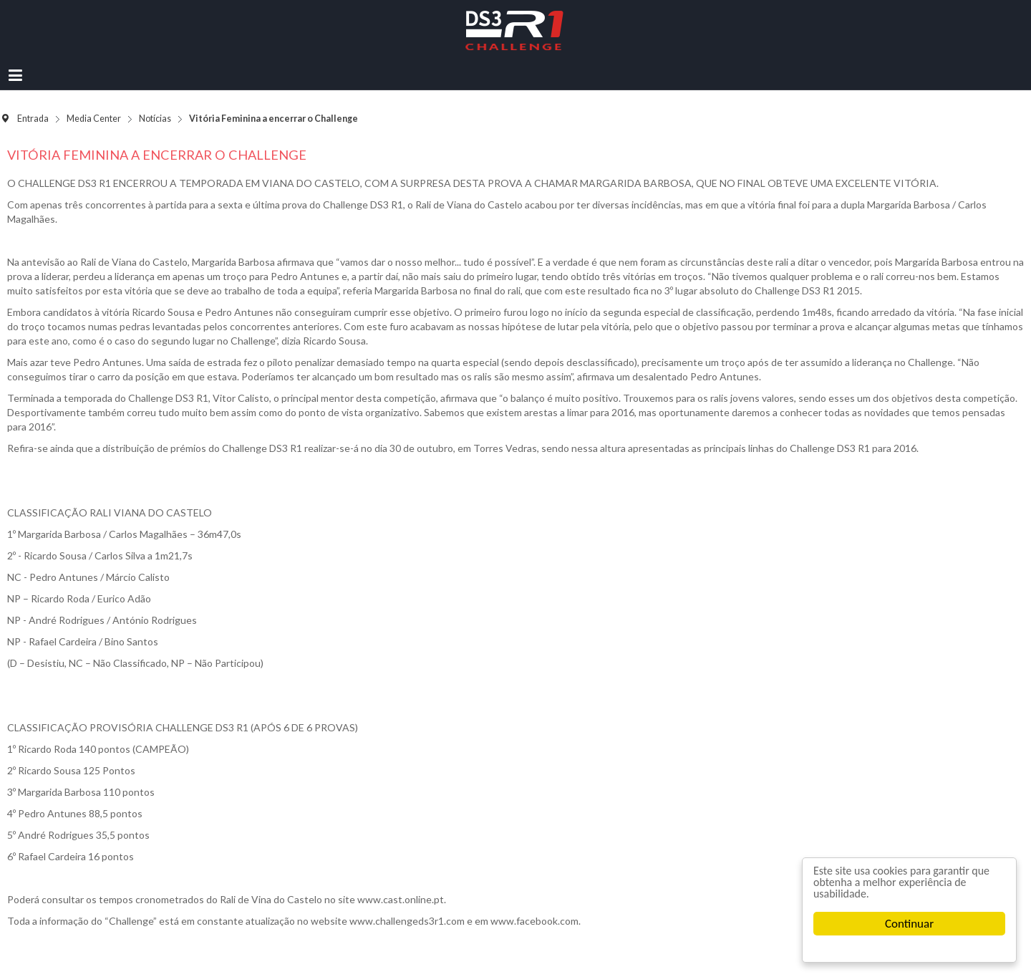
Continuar (909, 923)
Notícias (155, 118)
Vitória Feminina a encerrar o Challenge (156, 155)
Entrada (33, 118)
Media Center (94, 118)
